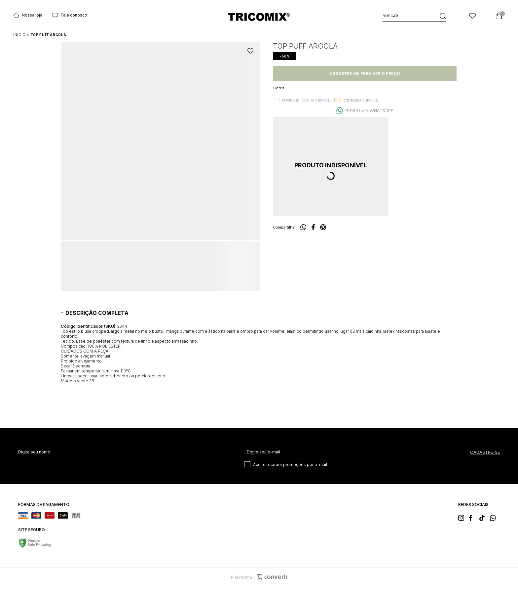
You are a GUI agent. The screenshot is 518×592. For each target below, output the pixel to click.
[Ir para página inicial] (19, 35)
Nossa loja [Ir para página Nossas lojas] (27, 15)
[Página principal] (259, 17)
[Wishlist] (472, 15)
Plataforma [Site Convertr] (259, 577)
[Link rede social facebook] (474, 517)
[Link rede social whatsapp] (495, 517)
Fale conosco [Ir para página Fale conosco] (69, 15)
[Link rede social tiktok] (484, 517)
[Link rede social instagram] (463, 517)
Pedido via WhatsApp (369, 110)
